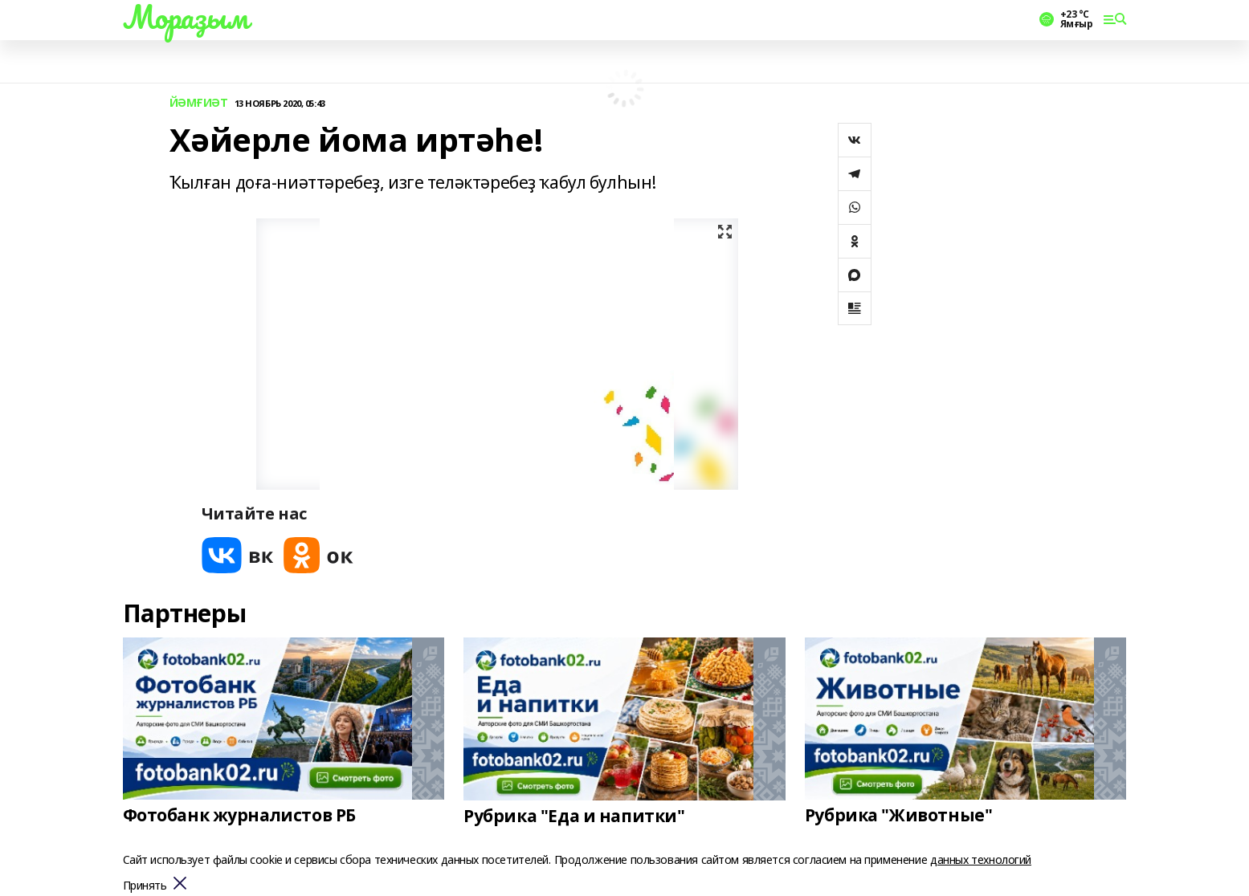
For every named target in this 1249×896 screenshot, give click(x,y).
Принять (145, 886)
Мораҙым (185, 17)
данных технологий (980, 859)
